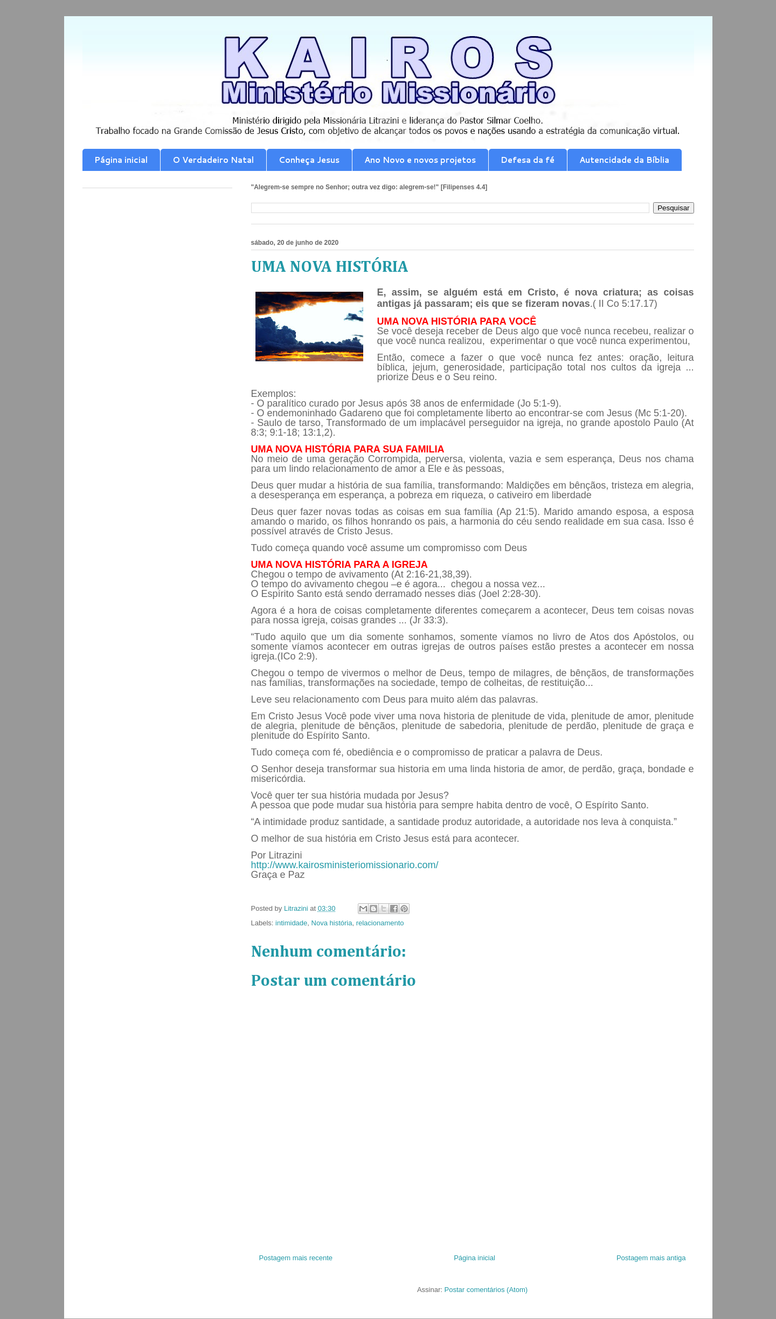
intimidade (291, 923)
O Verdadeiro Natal (213, 160)
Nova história (331, 923)
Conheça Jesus (309, 160)
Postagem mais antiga (651, 1258)
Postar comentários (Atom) (486, 1290)
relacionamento (380, 923)
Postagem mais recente (296, 1258)
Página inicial (121, 160)
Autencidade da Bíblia (624, 160)
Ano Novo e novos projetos (420, 160)
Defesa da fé (528, 160)
